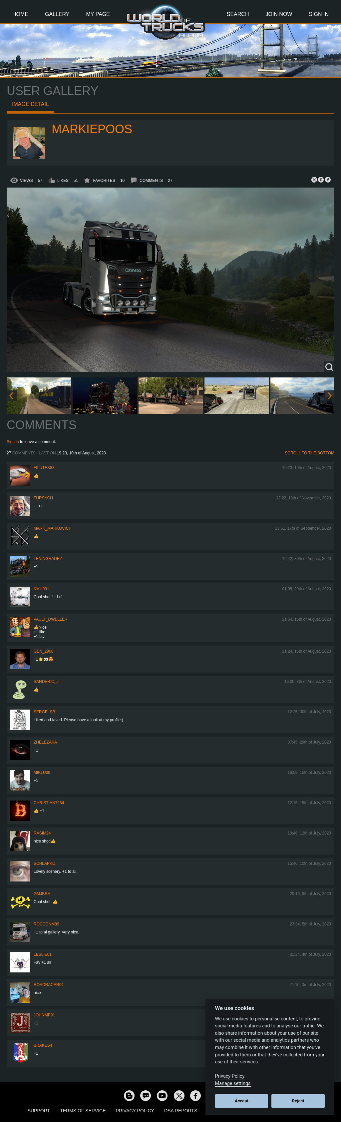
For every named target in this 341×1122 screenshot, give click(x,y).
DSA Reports (180, 1110)
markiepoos (92, 129)
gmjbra (42, 893)
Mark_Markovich (53, 528)
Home (20, 14)
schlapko (44, 863)
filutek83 (44, 467)
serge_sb (44, 712)
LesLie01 (43, 954)
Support (39, 1110)
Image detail (30, 104)
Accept (241, 1100)
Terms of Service (83, 1110)
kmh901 (41, 589)
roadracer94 (49, 984)
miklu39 (42, 772)
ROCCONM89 (46, 924)
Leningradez (48, 558)
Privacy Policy (135, 1110)
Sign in (13, 441)
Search (238, 14)
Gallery (57, 14)
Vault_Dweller (51, 619)
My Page (98, 14)
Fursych (43, 498)
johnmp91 (44, 1015)
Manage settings (233, 1083)
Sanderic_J (46, 681)
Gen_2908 (43, 651)
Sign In (319, 14)
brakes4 (43, 1045)
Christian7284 (49, 803)
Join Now (278, 14)
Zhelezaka (45, 742)
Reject (298, 1100)
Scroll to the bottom (309, 453)
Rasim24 (42, 833)
